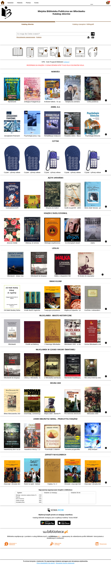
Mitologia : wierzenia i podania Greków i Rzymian (28, 495)
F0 (92, 2)
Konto (36, 3)
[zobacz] (66, 62)
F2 (100, 2)
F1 (95, 2)
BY (87, 2)
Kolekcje (38, 37)
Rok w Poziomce (20, 498)
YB (82, 2)
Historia (19, 3)
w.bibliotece (54, 536)
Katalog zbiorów (28, 24)
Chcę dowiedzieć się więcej (46, 563)
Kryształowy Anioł (20, 502)
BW (78, 2)
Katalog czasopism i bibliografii (83, 24)
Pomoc (28, 3)
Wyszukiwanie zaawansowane (25, 37)
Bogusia (18, 497)
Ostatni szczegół (20, 500)
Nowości (10, 3)
